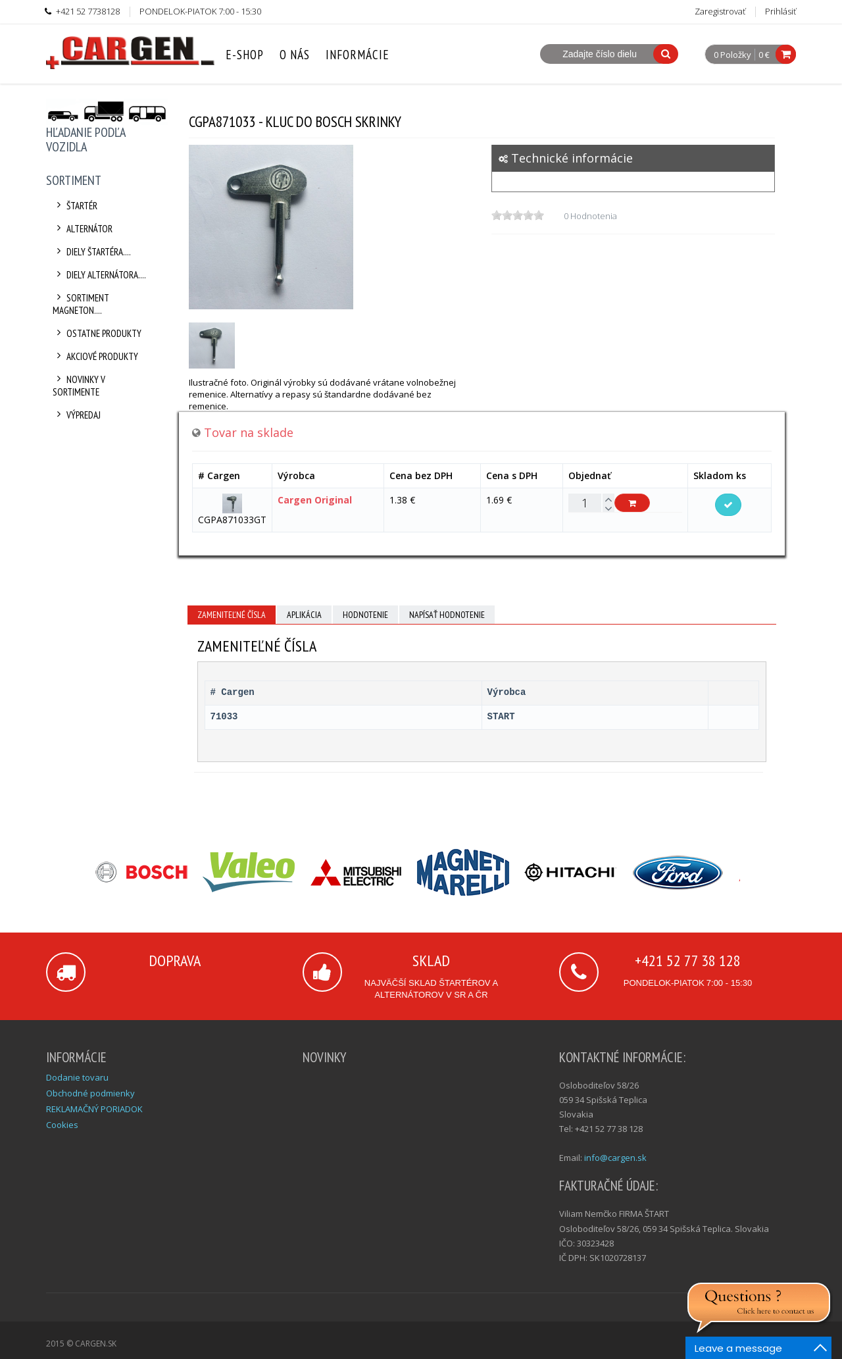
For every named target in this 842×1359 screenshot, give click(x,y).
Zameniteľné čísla (231, 615)
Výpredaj (77, 415)
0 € (764, 55)
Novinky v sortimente (79, 385)
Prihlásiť (780, 11)
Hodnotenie (365, 615)
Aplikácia (304, 615)
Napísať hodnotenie (447, 615)
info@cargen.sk (615, 1158)
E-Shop (245, 55)
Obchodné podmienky (90, 1093)
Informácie (357, 55)
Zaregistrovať (720, 11)
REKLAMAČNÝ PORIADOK (94, 1109)
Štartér (75, 205)
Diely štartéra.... (92, 251)
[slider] (517, 215)
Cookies (62, 1125)
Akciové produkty (95, 356)
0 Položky (732, 55)
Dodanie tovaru (77, 1077)
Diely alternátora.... (99, 275)
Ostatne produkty (97, 333)
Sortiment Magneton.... (81, 304)
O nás (295, 55)
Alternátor (82, 228)
